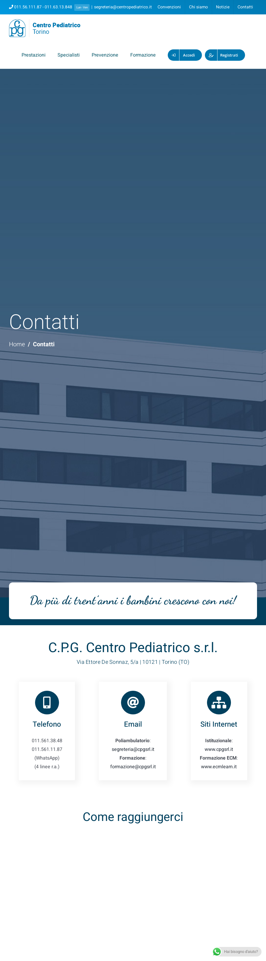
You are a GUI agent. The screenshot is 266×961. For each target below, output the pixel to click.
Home (17, 344)
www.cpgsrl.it (219, 749)
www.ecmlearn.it (219, 766)
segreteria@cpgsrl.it (133, 749)
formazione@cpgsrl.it (133, 766)
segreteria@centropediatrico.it (123, 7)
